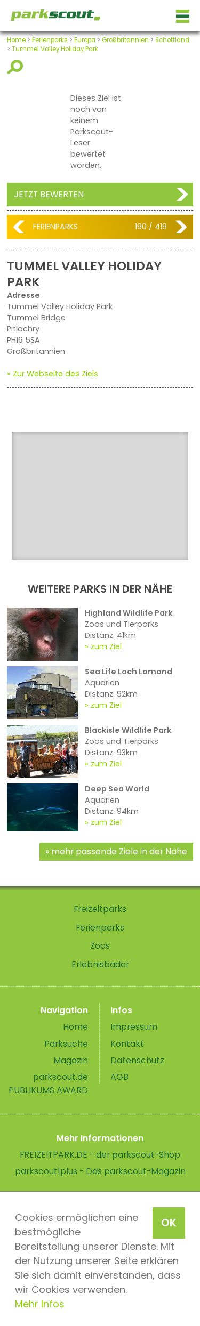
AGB (119, 1077)
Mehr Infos (40, 1304)
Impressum (133, 1027)
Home (16, 40)
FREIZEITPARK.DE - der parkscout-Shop (100, 1155)
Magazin (70, 1060)
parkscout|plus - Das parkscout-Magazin (100, 1171)
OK (169, 1222)
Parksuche (66, 1044)
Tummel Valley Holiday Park (55, 49)
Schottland (172, 40)
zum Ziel (106, 646)
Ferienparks (50, 40)
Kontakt (127, 1044)
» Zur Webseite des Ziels (52, 373)
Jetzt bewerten (49, 194)
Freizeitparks (100, 909)
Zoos (100, 946)
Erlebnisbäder (100, 964)
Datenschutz (137, 1060)
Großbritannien (125, 40)
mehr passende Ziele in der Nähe (119, 851)
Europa (84, 40)
